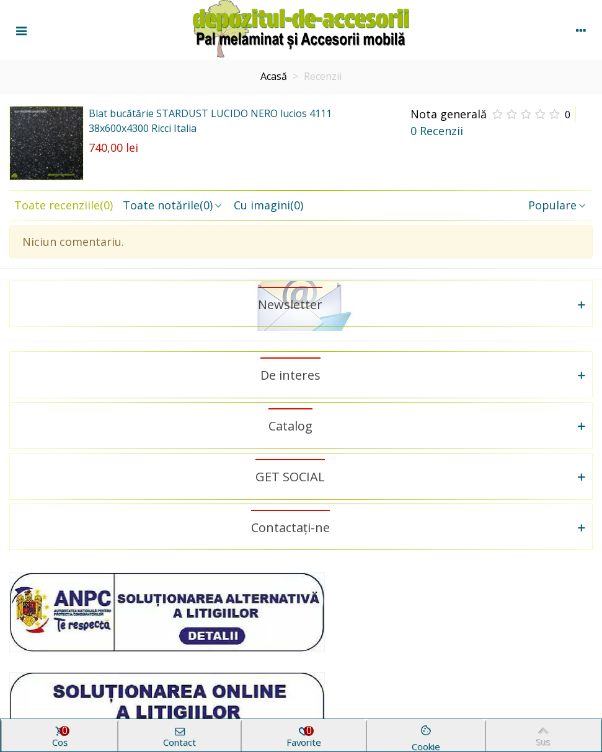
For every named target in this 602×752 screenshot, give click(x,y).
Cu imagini (268, 205)
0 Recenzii (436, 130)
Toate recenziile (63, 205)
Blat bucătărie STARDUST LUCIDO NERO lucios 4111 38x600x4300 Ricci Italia (210, 121)
